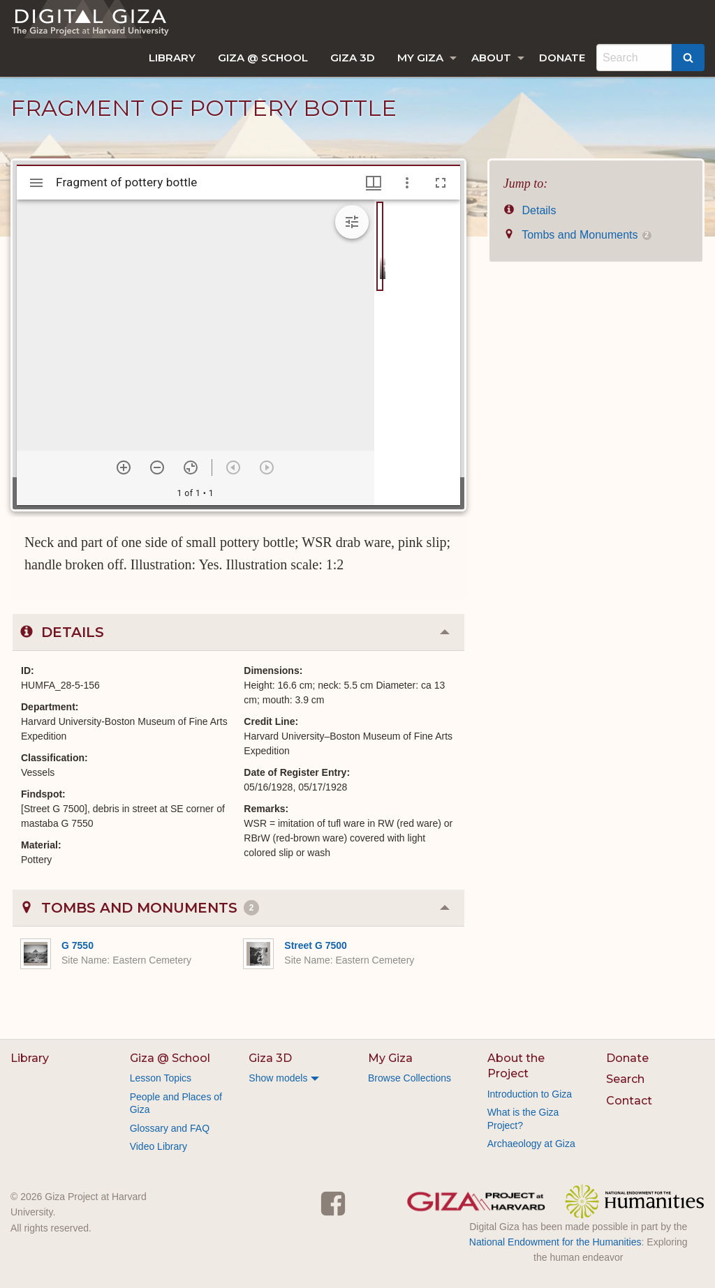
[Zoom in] (123, 467)
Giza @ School (263, 57)
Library (172, 57)
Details (529, 210)
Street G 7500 (315, 945)
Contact (629, 1100)
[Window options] (407, 183)
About (491, 57)
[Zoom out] (157, 467)
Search (625, 1079)
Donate (562, 57)
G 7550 (77, 945)
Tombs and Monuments (577, 235)
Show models (278, 1078)
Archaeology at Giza (531, 1143)
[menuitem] (172, 57)
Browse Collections (409, 1078)
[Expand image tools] (352, 222)
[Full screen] (440, 183)
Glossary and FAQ (169, 1128)
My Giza (420, 57)
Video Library (158, 1146)
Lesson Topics (160, 1078)
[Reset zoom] (190, 467)
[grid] (417, 352)
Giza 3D (352, 57)
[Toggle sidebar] (36, 183)
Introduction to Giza (529, 1094)
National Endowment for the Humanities (555, 1242)
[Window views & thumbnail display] (373, 183)
